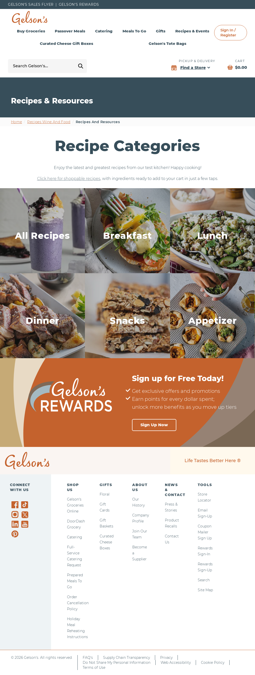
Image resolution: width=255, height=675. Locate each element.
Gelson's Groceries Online (75, 505)
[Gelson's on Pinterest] (15, 533)
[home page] (29, 18)
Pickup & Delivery (197, 61)
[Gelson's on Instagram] (15, 514)
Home (16, 122)
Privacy (166, 657)
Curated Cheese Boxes (107, 542)
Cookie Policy (212, 662)
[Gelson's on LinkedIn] (15, 524)
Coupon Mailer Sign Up (205, 532)
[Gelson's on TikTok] (25, 505)
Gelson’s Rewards (79, 4)
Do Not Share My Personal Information (116, 662)
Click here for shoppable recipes (68, 178)
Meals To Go (134, 31)
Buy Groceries (31, 31)
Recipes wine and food (48, 122)
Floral (105, 494)
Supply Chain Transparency (126, 657)
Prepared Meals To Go (75, 581)
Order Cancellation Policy (78, 603)
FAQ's (88, 657)
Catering (104, 31)
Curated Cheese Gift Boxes (66, 43)
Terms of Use (94, 667)
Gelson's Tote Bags (167, 43)
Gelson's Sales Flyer (31, 4)
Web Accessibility (176, 662)
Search (204, 580)
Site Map (205, 590)
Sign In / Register (228, 32)
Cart (240, 61)
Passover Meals (70, 31)
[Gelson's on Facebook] (15, 504)
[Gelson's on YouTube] (25, 525)
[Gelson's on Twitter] (25, 514)
